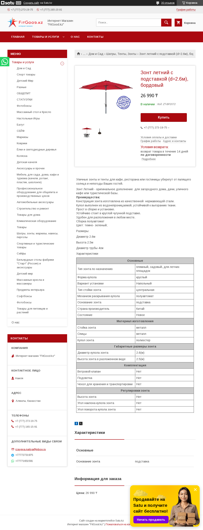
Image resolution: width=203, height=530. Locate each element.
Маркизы (22, 137)
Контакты (95, 36)
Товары (22, 227)
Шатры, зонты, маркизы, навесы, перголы (37, 235)
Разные (21, 87)
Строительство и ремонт (33, 208)
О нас (75, 36)
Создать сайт (31, 2)
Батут (20, 124)
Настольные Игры (28, 118)
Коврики (22, 143)
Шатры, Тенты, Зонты (121, 54)
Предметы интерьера (30, 289)
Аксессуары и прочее (31, 168)
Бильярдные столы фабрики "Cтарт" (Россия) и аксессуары (35, 263)
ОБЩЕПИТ (23, 93)
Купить (164, 117)
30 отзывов (168, 2)
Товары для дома (28, 214)
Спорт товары (26, 74)
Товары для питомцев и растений (32, 310)
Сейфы (21, 253)
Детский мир (25, 273)
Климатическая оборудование (36, 221)
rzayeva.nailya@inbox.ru (30, 449)
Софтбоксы (24, 296)
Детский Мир (25, 80)
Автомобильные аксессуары (35, 202)
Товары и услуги (45, 36)
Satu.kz (119, 520)
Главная (17, 36)
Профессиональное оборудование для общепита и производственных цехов (37, 192)
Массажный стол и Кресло (34, 112)
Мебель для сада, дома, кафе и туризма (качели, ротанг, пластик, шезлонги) (38, 178)
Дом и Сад (95, 54)
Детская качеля (27, 162)
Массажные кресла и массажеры (30, 281)
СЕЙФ (21, 130)
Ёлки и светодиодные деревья (36, 149)
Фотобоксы (24, 105)
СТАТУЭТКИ (24, 99)
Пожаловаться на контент (121, 524)
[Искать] (166, 23)
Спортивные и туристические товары (35, 245)
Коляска (22, 155)
